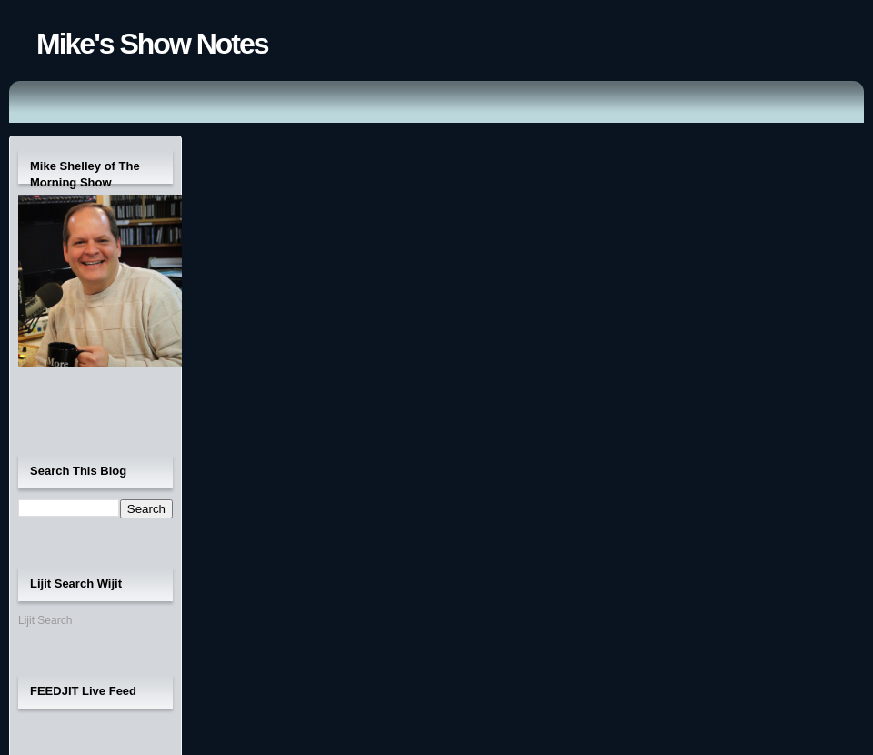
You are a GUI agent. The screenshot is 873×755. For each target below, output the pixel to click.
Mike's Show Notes (152, 43)
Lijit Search (45, 620)
